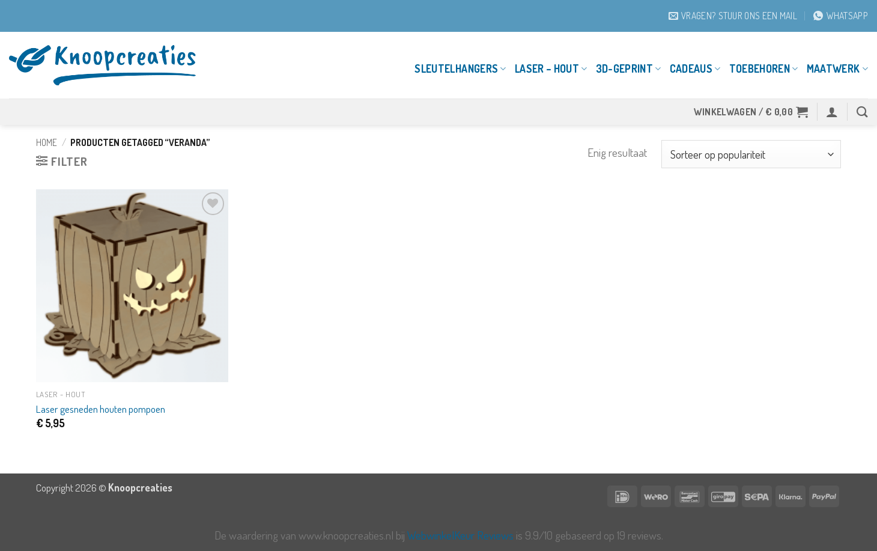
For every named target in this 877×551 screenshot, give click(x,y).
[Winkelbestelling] (751, 154)
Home (46, 142)
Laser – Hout (551, 68)
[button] (751, 112)
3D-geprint (628, 68)
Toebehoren (763, 68)
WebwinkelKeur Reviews (460, 535)
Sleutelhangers (460, 68)
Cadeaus (695, 68)
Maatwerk (837, 68)
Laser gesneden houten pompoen (100, 408)
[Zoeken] (862, 111)
